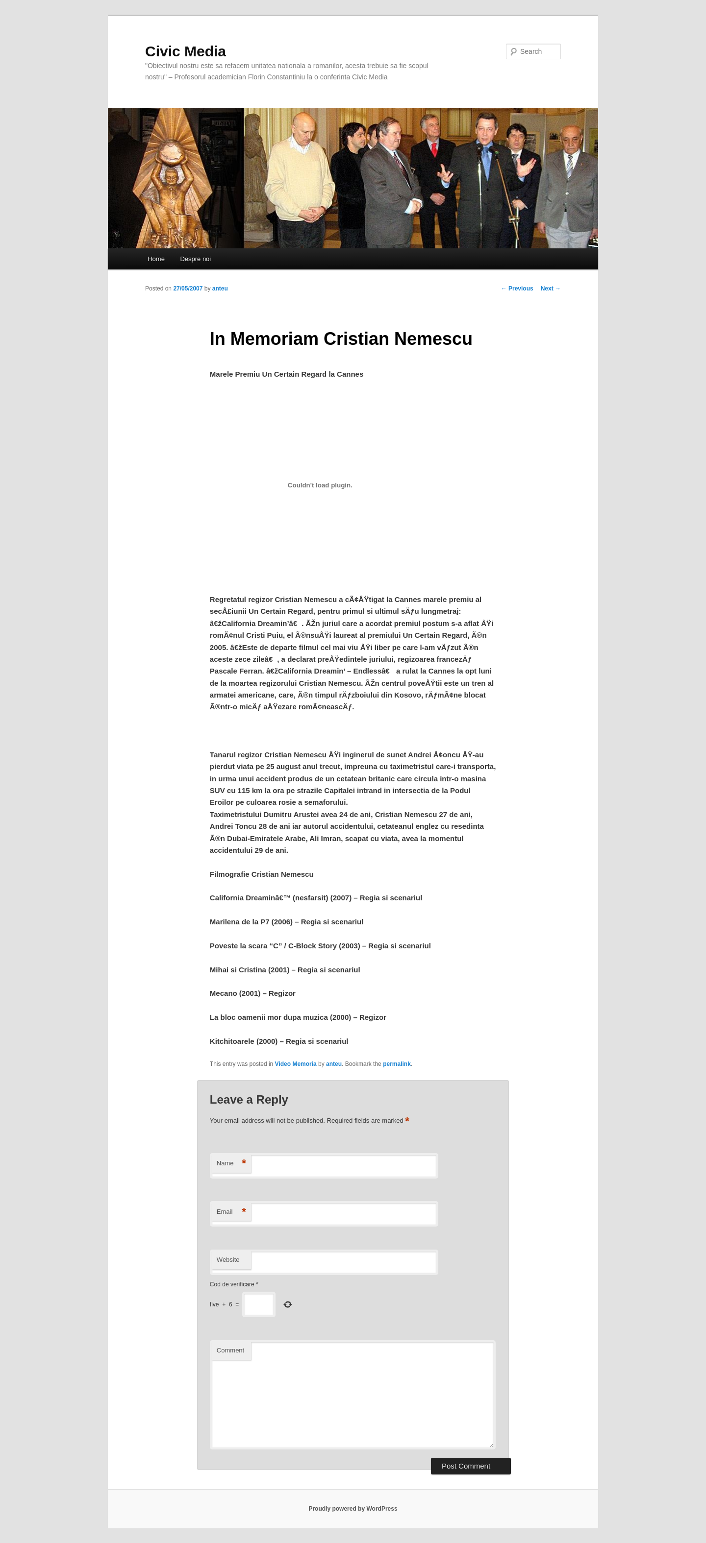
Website (228, 1259)
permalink (397, 1064)
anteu (220, 288)
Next (551, 288)
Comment (230, 1350)
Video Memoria (296, 1064)
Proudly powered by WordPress (352, 1508)
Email (231, 1212)
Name (231, 1164)
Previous (517, 288)
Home (156, 259)
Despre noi (195, 259)
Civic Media (185, 51)
